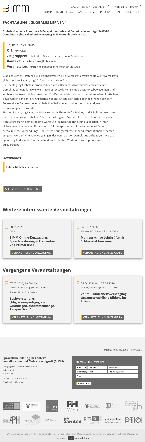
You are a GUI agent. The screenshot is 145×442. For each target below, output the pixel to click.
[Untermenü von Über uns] (139, 12)
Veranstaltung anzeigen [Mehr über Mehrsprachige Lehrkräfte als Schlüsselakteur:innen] (101, 253)
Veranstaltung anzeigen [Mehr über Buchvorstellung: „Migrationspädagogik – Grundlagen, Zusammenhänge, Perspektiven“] (30, 317)
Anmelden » (84, 383)
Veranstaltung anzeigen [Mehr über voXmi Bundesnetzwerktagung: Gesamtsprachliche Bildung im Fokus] (101, 317)
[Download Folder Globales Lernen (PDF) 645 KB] (22, 167)
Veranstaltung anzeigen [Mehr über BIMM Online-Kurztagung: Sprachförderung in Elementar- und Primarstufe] (30, 253)
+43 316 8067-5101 (20, 378)
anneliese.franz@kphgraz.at (39, 61)
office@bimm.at (16, 382)
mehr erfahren (81, 438)
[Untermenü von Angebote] (93, 12)
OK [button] (71, 438)
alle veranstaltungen (21, 189)
